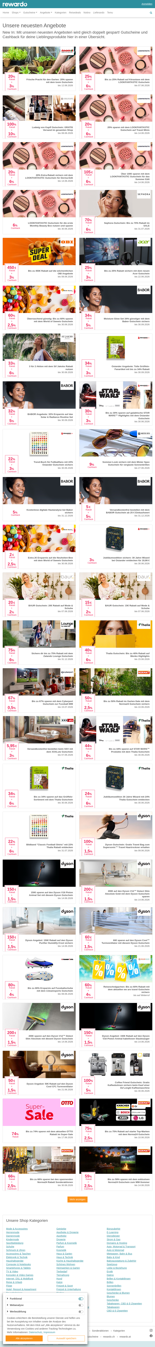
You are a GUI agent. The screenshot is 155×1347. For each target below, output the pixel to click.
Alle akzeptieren (24, 1338)
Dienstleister (113, 1236)
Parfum (60, 1246)
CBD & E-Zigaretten (117, 1310)
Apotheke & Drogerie (67, 1232)
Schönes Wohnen (65, 1264)
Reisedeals (75, 12)
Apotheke (61, 1236)
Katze (59, 1282)
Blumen (111, 1296)
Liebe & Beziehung (117, 1268)
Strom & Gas (113, 1239)
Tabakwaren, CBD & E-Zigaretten (124, 1303)
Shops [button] (15, 12)
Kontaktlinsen (114, 1289)
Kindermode (12, 1239)
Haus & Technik (64, 1257)
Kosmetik (61, 1250)
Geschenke (113, 1300)
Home (6, 12)
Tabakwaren (113, 1307)
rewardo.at (125, 1336)
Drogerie (61, 1239)
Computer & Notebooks (18, 1264)
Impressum (49, 1332)
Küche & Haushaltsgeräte (69, 1260)
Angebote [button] (45, 12)
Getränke (61, 1228)
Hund (59, 1278)
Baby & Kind (113, 1257)
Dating (110, 1275)
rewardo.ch (109, 1336)
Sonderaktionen (100, 1330)
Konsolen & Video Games (19, 1275)
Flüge (9, 1285)
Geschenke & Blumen (118, 1293)
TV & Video (12, 1271)
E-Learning (112, 1232)
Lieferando (98, 12)
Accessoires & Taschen (18, 1253)
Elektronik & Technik (17, 1257)
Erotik (110, 1271)
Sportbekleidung (14, 1243)
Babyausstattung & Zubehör (121, 1260)
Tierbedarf (61, 1271)
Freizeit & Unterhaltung (68, 1289)
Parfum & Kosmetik (66, 1243)
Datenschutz (35, 1332)
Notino (87, 12)
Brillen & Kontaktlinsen (119, 1278)
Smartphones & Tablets (18, 1268)
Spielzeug (112, 1264)
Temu (110, 12)
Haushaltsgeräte (14, 1260)
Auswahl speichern (66, 1338)
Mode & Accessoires (17, 1228)
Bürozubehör (113, 1228)
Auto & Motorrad (115, 1250)
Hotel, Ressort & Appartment (21, 1289)
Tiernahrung (62, 1275)
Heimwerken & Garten (68, 1268)
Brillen (110, 1282)
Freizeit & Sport (64, 1285)
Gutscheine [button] (29, 12)
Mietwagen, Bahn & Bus (119, 1253)
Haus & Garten (64, 1253)
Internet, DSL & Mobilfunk (19, 1278)
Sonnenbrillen (114, 1285)
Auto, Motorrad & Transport (121, 1246)
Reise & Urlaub (14, 1282)
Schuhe (10, 1246)
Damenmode (13, 1236)
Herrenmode (12, 1232)
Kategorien (60, 12)
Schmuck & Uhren (15, 1250)
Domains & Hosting (117, 1243)
